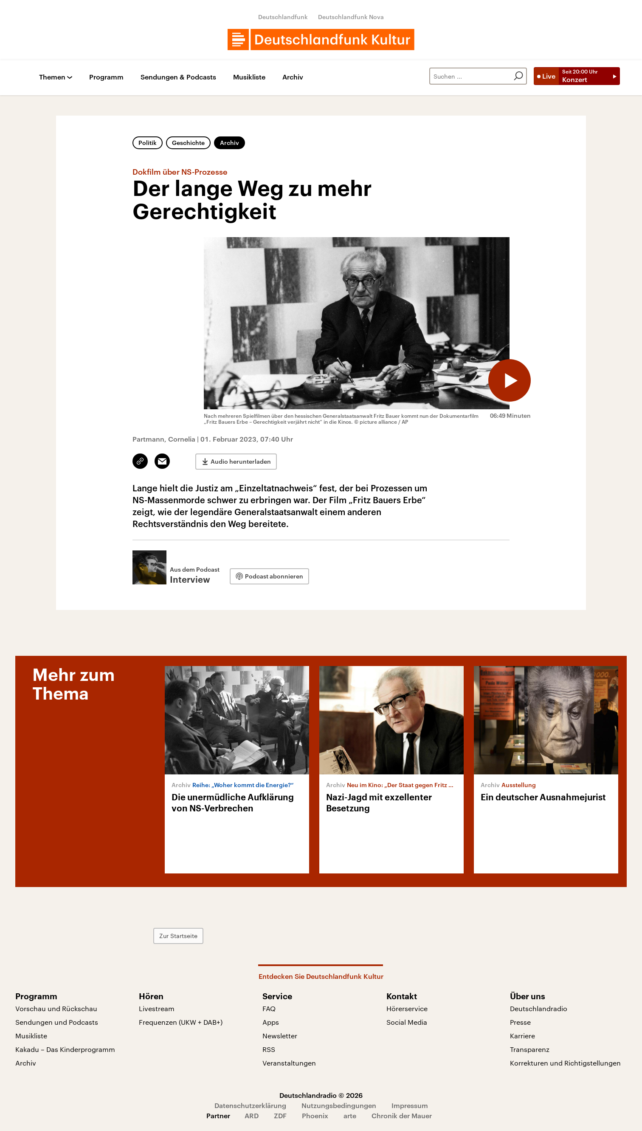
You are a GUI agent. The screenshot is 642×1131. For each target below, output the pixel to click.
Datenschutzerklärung (250, 1105)
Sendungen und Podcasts (56, 1022)
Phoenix (315, 1115)
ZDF (280, 1115)
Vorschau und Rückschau (56, 1008)
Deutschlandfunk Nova (351, 16)
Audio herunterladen (241, 461)
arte (350, 1115)
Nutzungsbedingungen (338, 1105)
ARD (252, 1115)
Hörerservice (407, 1008)
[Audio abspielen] (509, 380)
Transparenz (529, 1049)
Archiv (292, 77)
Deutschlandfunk (283, 16)
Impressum (409, 1105)
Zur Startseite (178, 935)
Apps (270, 1022)
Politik (147, 142)
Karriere (522, 1036)
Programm (106, 77)
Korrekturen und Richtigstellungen (565, 1063)
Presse (520, 1022)
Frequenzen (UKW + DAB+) (180, 1022)
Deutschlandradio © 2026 (321, 1095)
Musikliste (249, 77)
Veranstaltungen (289, 1063)
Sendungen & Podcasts (178, 77)
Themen (52, 77)
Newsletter (279, 1036)
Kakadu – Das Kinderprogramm (65, 1049)
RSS (268, 1049)
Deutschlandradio (538, 1008)
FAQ (269, 1008)
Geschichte (188, 142)
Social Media (406, 1022)
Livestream (157, 1008)
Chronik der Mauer (402, 1115)
